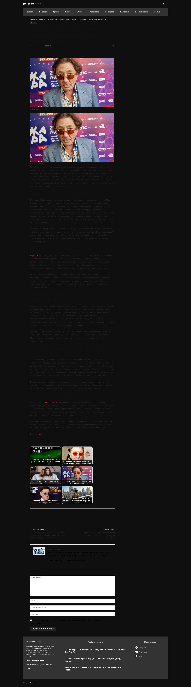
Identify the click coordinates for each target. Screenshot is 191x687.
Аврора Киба (35, 255)
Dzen (141, 656)
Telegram (142, 647)
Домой (32, 19)
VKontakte (143, 652)
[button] (164, 4)
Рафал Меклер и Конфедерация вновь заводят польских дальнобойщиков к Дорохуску (99, 535)
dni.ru (41, 434)
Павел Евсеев (37, 46)
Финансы (41, 19)
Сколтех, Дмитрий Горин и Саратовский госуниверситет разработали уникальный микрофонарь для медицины (47, 535)
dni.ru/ (41, 164)
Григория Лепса (50, 402)
